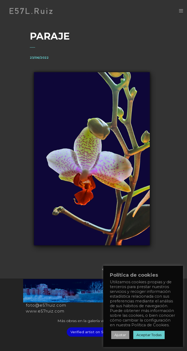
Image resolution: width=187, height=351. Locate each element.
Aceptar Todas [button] (148, 335)
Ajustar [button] (120, 335)
